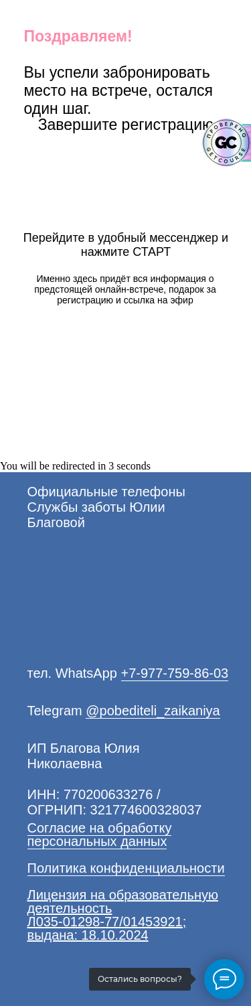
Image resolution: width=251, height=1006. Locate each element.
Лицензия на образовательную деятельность (122, 901)
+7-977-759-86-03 (175, 673)
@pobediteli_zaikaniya (153, 710)
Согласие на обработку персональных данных (99, 834)
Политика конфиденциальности (126, 868)
